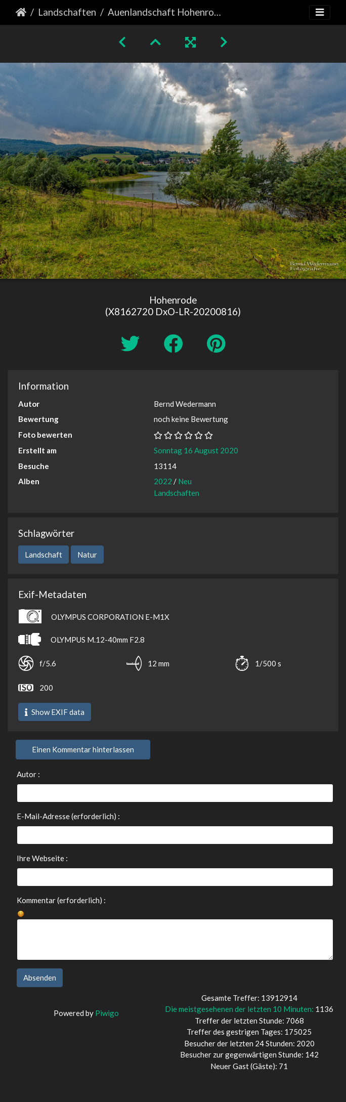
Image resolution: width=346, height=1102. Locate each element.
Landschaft (43, 554)
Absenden (39, 977)
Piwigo (107, 1013)
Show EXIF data (54, 711)
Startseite (21, 12)
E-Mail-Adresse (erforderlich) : (68, 816)
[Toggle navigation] (319, 12)
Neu (185, 481)
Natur (87, 554)
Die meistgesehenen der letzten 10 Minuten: (240, 1008)
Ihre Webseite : (42, 858)
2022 (163, 481)
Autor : (28, 774)
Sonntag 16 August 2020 (196, 450)
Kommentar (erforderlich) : (61, 900)
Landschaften (67, 12)
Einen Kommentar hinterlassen (83, 749)
